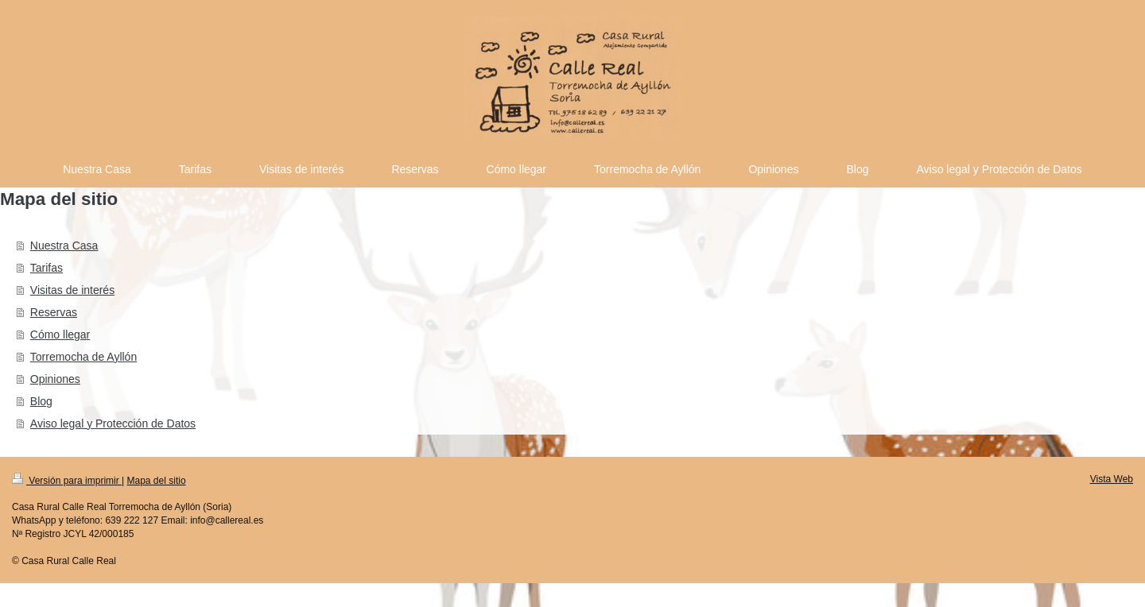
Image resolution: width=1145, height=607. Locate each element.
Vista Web (1111, 479)
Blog (41, 401)
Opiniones (55, 379)
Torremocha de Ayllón (83, 356)
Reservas (53, 312)
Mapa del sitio (156, 480)
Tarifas (46, 267)
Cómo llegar (60, 334)
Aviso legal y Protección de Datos (113, 423)
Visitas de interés (72, 290)
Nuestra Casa (64, 245)
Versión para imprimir (67, 480)
